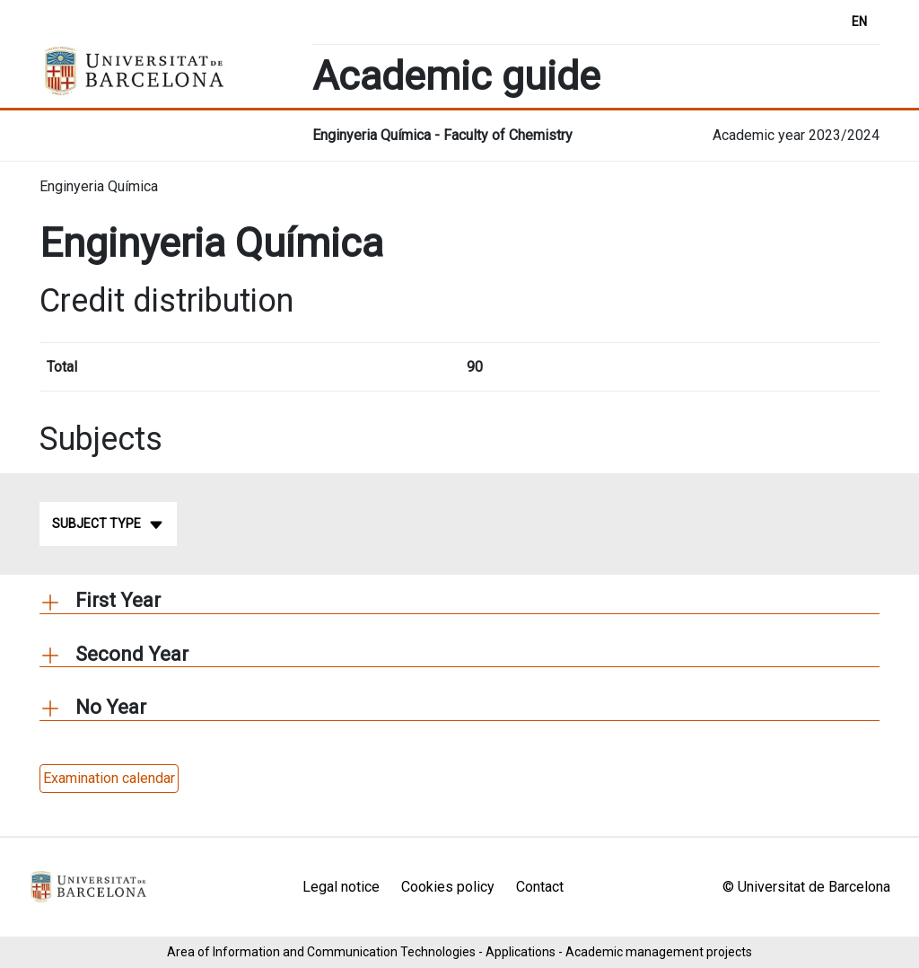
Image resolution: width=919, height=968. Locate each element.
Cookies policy (448, 886)
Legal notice (341, 886)
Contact (540, 886)
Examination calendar (109, 778)
